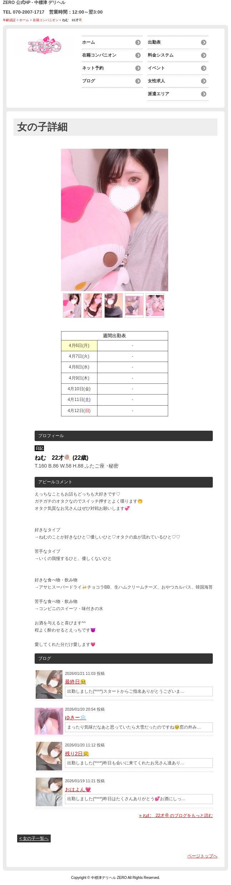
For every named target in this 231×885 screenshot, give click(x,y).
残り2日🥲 (77, 753)
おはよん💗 (78, 789)
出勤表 (154, 42)
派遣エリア (158, 93)
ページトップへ (202, 856)
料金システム (161, 55)
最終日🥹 (75, 682)
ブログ (88, 80)
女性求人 (156, 80)
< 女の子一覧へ (34, 838)
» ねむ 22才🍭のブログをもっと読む (176, 815)
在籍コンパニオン (46, 20)
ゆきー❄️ (75, 717)
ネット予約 (93, 68)
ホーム (24, 20)
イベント (156, 68)
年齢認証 (9, 20)
